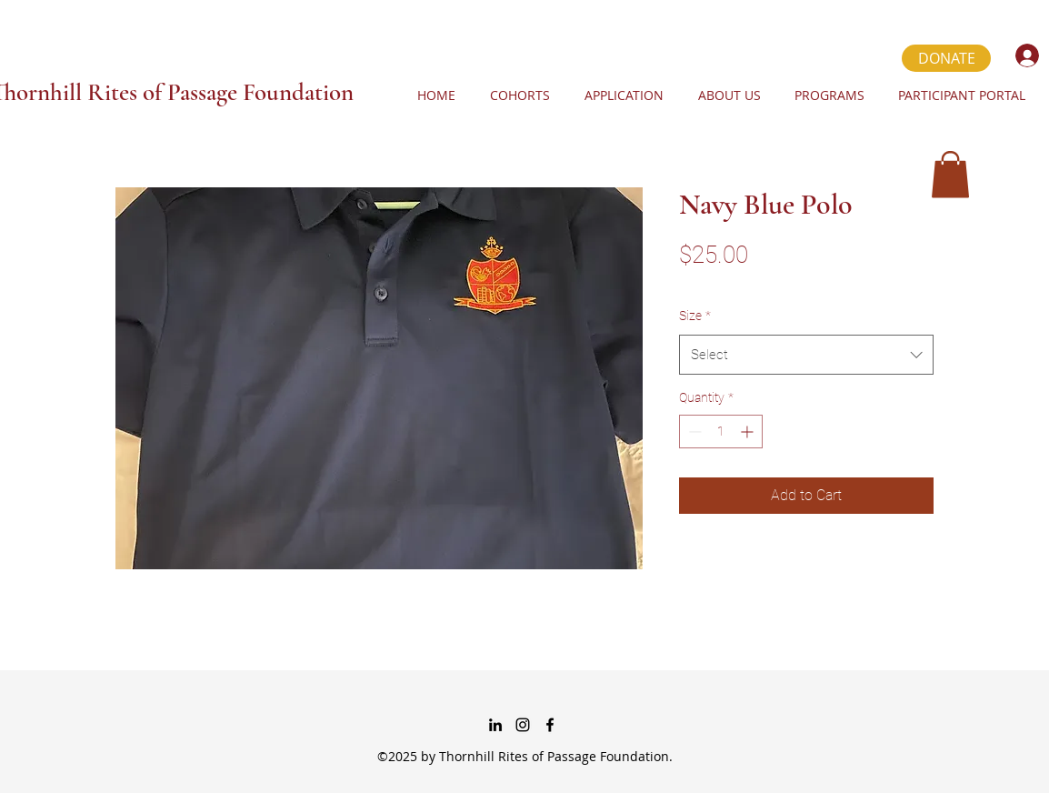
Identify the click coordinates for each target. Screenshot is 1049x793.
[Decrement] (693, 431)
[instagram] (523, 725)
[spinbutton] (720, 431)
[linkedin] (495, 725)
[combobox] (806, 355)
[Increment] (748, 431)
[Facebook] (550, 725)
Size (695, 315)
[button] (950, 174)
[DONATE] (946, 58)
